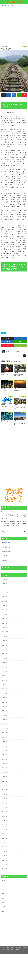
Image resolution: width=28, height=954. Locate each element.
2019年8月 (4, 798)
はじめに (4, 947)
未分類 (3, 902)
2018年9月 (4, 847)
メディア (4, 885)
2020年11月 (5, 733)
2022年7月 (4, 645)
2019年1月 (4, 829)
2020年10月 (5, 737)
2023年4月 (4, 614)
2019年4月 (4, 816)
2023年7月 (4, 605)
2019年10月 (5, 790)
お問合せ (12, 949)
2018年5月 (4, 864)
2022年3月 (4, 662)
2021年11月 (5, 680)
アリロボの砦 (14, 1)
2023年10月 (5, 592)
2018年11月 (5, 838)
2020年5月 (4, 759)
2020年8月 (4, 746)
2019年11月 (5, 785)
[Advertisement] (14, 27)
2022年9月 (4, 636)
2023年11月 (5, 588)
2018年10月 (5, 842)
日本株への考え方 (6, 542)
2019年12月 (5, 781)
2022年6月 (4, 649)
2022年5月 (4, 654)
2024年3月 (4, 579)
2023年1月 (4, 623)
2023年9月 (4, 596)
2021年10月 (5, 684)
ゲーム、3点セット (7, 555)
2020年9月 (4, 741)
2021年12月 (5, 675)
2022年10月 (5, 632)
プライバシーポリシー (20, 949)
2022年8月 (4, 640)
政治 (3, 898)
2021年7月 (4, 697)
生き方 (4, 333)
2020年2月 (4, 772)
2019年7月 (4, 803)
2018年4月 (4, 869)
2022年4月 (4, 658)
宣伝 (3, 889)
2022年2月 (4, 667)
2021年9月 (4, 689)
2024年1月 (4, 583)
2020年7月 (4, 750)
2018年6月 (4, 860)
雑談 (3, 911)
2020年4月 (4, 763)
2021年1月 (4, 724)
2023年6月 (4, 610)
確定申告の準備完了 (7, 551)
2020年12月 (5, 728)
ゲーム (3, 880)
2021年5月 (4, 706)
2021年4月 (4, 711)
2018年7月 (4, 855)
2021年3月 (4, 715)
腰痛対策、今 (5, 560)
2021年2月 (4, 719)
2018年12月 (5, 833)
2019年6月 (4, 807)
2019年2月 (4, 825)
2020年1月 (4, 776)
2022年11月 (5, 627)
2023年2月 (4, 618)
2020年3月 (4, 768)
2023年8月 (4, 601)
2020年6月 (4, 754)
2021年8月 (4, 693)
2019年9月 (4, 794)
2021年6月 (4, 702)
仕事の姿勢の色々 (6, 547)
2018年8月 (4, 851)
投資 (3, 893)
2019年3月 (4, 820)
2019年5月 (4, 812)
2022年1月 (4, 671)
